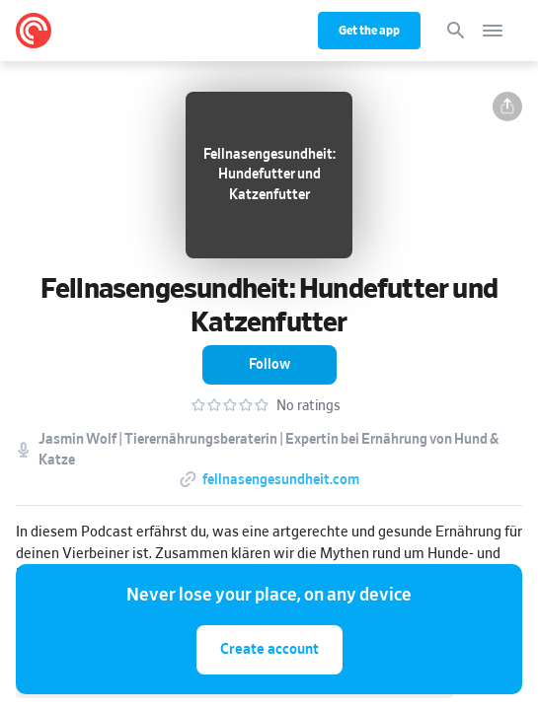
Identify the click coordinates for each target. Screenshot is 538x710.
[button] (507, 106)
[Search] (456, 30)
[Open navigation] (492, 30)
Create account (269, 649)
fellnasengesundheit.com (280, 480)
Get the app (369, 30)
